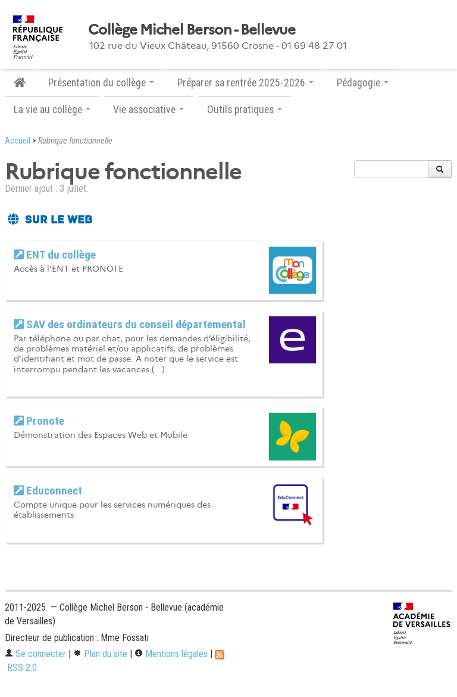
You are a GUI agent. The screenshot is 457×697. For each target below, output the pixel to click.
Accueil (17, 141)
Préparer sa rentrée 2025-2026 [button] (245, 83)
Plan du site (100, 653)
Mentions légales (171, 653)
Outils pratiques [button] (244, 110)
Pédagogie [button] (363, 83)
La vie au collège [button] (52, 110)
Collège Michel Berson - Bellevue (191, 30)
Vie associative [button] (148, 110)
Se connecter (35, 653)
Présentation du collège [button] (101, 83)
